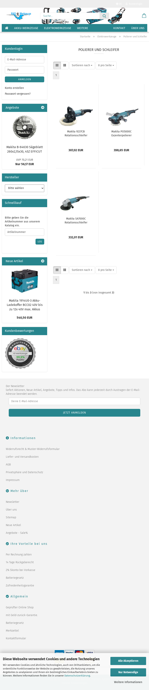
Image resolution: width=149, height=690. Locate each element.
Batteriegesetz (15, 577)
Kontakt (119, 28)
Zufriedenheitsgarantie (20, 585)
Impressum (13, 480)
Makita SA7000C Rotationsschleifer (76, 220)
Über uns (137, 28)
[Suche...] (104, 16)
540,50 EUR (24, 317)
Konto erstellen (14, 88)
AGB (8, 464)
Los (40, 241)
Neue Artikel (13, 525)
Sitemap (11, 517)
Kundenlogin (134, 4)
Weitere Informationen (128, 682)
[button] (144, 16)
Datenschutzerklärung (77, 675)
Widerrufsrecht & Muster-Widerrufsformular (33, 449)
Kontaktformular (16, 638)
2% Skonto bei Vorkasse (20, 570)
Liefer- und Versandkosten (22, 456)
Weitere (82, 28)
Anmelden (24, 79)
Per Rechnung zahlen (19, 554)
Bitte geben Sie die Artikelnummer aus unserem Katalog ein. (22, 221)
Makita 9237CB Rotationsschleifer (76, 133)
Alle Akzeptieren (128, 661)
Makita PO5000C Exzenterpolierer (121, 133)
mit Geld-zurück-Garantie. (22, 615)
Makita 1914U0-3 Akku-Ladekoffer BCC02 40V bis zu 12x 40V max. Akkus (24, 305)
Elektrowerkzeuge (57, 28)
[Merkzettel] (134, 16)
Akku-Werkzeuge (26, 28)
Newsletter (12, 502)
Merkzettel (12, 630)
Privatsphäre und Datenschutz (24, 472)
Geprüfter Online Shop (20, 607)
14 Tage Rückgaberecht (20, 562)
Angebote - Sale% (17, 533)
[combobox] (82, 65)
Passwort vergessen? (17, 93)
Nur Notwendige (128, 672)
